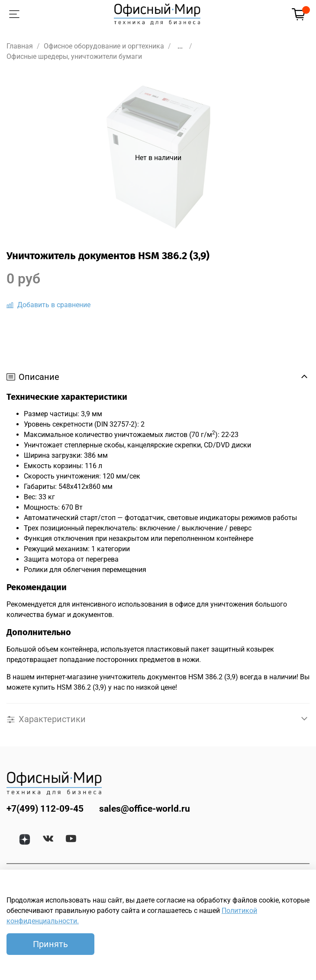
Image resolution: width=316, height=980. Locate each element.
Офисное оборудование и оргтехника (104, 46)
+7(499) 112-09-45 (45, 808)
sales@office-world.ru (144, 808)
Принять (50, 944)
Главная (19, 46)
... (180, 46)
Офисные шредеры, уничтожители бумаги (74, 56)
